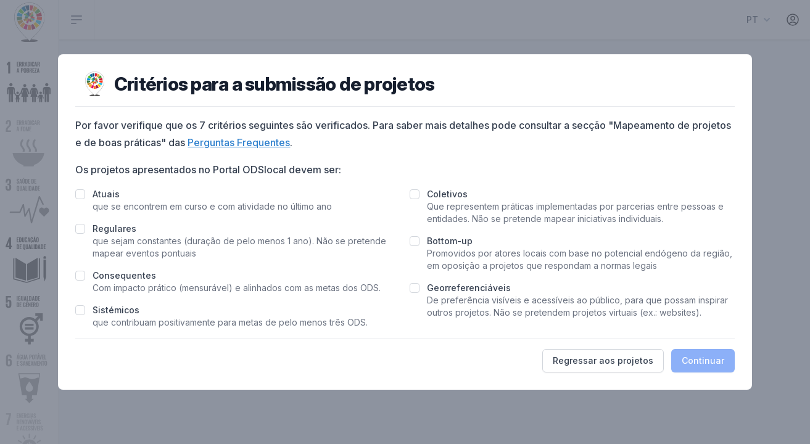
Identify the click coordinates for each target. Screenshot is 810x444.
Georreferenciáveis (469, 287)
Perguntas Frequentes (239, 142)
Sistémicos (116, 310)
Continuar (703, 360)
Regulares (114, 228)
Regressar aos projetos (603, 360)
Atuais (106, 194)
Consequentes (124, 275)
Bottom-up (450, 241)
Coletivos (447, 194)
